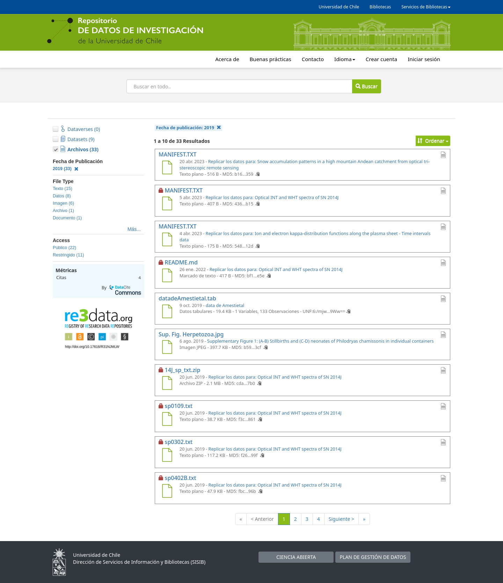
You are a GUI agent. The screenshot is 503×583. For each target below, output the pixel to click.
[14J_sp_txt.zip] (167, 384)
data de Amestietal (225, 305)
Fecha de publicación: (188, 128)
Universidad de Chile (339, 7)
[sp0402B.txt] (167, 491)
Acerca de (227, 59)
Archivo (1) (63, 210)
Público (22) (64, 247)
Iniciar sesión (424, 59)
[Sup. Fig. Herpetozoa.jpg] (167, 348)
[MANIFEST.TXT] (167, 168)
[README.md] (167, 276)
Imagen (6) (63, 203)
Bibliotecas (380, 7)
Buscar (366, 86)
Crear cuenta (381, 59)
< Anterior (262, 519)
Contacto (313, 59)
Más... (134, 229)
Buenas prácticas (270, 59)
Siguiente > (341, 519)
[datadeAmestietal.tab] (167, 312)
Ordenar (433, 140)
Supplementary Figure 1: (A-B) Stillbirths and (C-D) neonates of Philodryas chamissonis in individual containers (320, 341)
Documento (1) (67, 218)
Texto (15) (62, 188)
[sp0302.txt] (167, 455)
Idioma (344, 59)
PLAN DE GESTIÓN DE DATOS (373, 557)
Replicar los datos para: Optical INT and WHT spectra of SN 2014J (272, 198)
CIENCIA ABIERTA (296, 557)
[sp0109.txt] (167, 419)
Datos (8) (62, 196)
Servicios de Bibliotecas (426, 7)
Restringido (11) (68, 255)
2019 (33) (66, 168)
